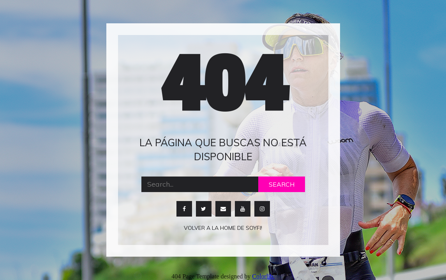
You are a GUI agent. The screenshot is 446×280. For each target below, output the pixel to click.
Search (281, 184)
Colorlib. (263, 276)
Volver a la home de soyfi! (223, 227)
